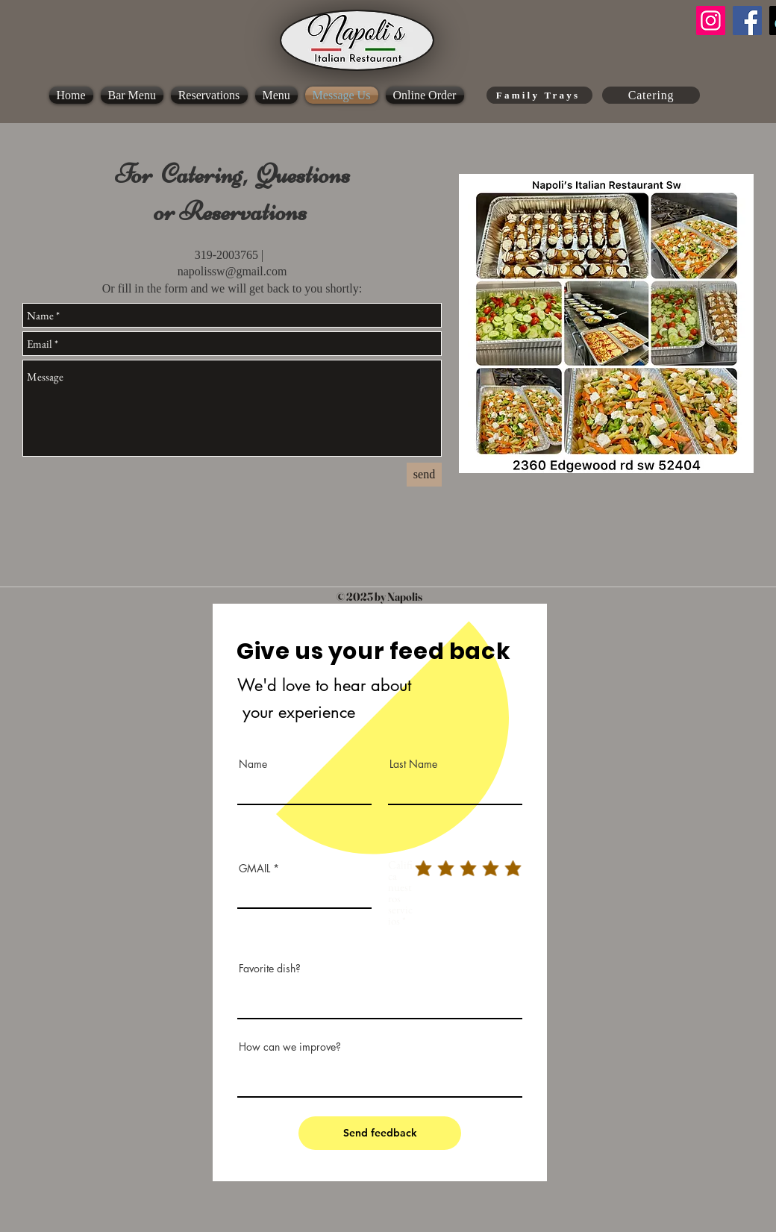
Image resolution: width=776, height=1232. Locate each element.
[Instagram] (710, 20)
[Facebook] (747, 20)
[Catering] (651, 95)
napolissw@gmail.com (232, 271)
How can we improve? (290, 1047)
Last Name (413, 764)
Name (253, 764)
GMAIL (256, 868)
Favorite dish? (270, 968)
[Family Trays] (539, 95)
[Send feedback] (379, 1133)
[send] (424, 475)
